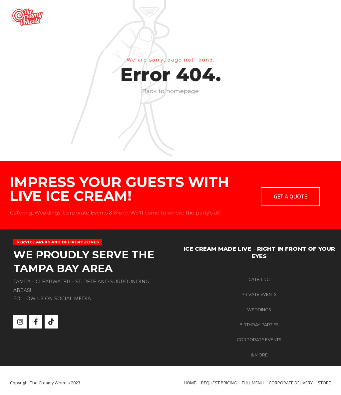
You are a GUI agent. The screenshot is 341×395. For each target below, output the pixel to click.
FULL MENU (142, 50)
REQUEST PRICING (84, 50)
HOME (35, 50)
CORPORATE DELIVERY (204, 50)
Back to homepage (170, 90)
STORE (259, 50)
